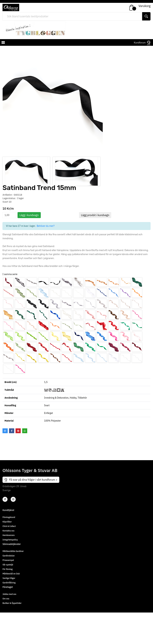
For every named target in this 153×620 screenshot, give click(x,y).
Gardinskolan (9, 563)
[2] (5, 506)
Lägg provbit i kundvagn (95, 222)
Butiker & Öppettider (12, 610)
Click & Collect (9, 533)
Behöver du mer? (46, 233)
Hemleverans (9, 542)
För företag (8, 576)
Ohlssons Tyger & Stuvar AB (30, 478)
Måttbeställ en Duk (11, 581)
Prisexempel (8, 567)
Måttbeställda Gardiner (13, 558)
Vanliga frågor (9, 585)
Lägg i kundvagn (29, 222)
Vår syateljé (8, 572)
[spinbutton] (9, 222)
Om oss (6, 606)
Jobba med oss (9, 601)
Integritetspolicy (10, 547)
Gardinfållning (9, 590)
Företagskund (9, 524)
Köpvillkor (7, 529)
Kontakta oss (8, 538)
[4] (13, 506)
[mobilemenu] (3, 42)
